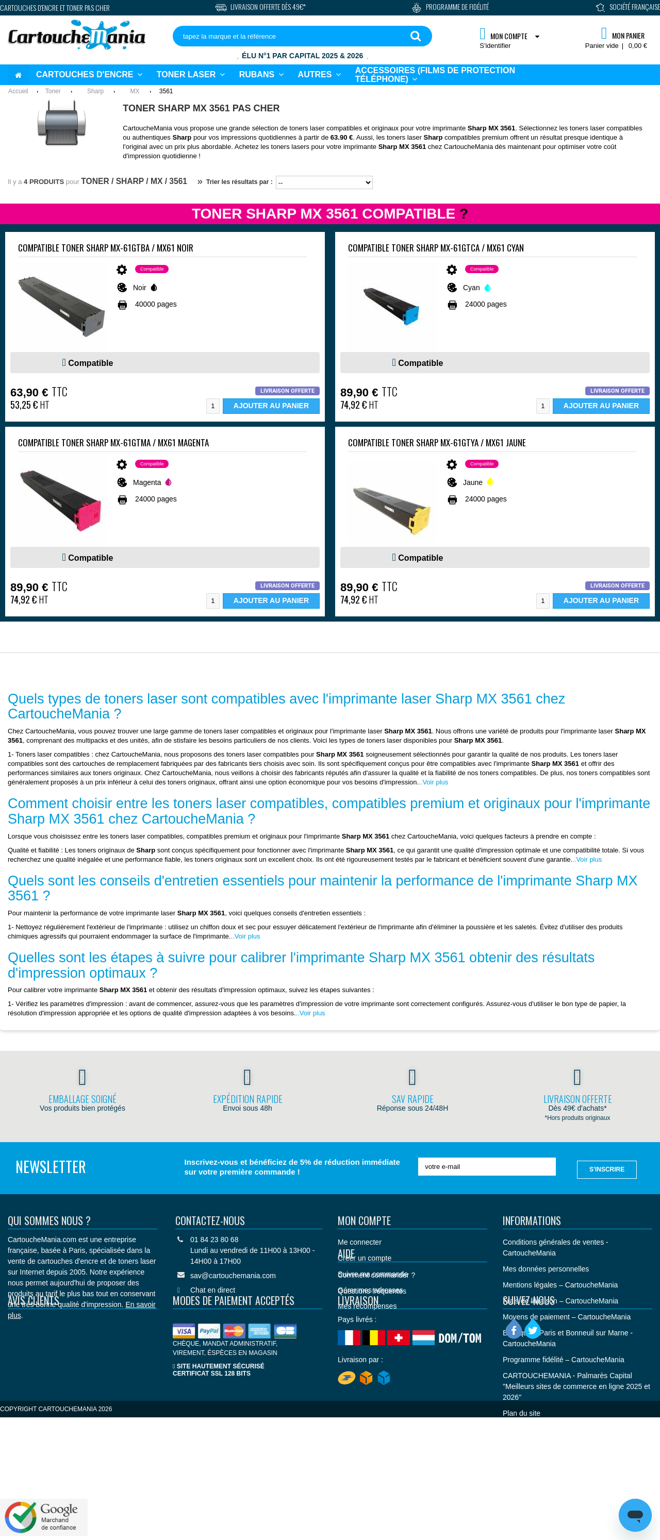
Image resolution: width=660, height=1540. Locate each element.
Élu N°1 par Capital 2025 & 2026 (302, 56)
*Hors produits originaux (577, 1117)
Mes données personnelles (546, 1267)
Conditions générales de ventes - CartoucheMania (555, 1246)
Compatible (90, 363)
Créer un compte (364, 1256)
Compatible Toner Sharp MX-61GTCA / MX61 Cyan (436, 248)
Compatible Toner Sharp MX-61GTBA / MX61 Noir (105, 248)
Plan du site (521, 1412)
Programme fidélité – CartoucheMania (563, 1358)
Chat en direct (212, 1288)
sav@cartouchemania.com (233, 1274)
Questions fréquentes (372, 1366)
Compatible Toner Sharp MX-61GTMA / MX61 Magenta (113, 442)
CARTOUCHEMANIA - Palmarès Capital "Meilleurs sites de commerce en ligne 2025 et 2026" (576, 1385)
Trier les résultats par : (235, 182)
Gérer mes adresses (370, 1288)
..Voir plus (433, 782)
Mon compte (364, 1219)
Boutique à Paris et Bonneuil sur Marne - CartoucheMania (568, 1336)
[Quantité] (213, 406)
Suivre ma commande (373, 1272)
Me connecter (360, 1240)
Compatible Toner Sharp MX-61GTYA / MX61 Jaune (437, 442)
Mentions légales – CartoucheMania (560, 1283)
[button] (319, 74)
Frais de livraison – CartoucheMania (560, 1299)
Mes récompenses (367, 1304)
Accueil (18, 91)
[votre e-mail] (487, 1167)
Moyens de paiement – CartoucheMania (567, 1315)
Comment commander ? (376, 1350)
